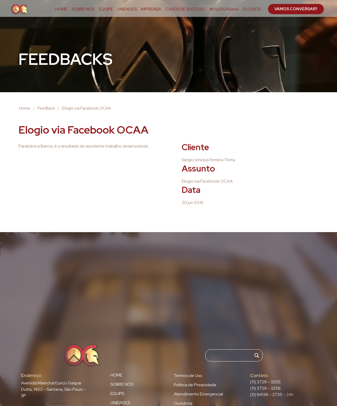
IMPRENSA (151, 9)
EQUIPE (106, 9)
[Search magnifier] (256, 355)
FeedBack (46, 108)
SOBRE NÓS (83, 9)
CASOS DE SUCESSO (185, 9)
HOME (61, 9)
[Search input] (232, 355)
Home (24, 108)
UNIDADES (127, 9)
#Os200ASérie (224, 9)
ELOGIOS (252, 9)
